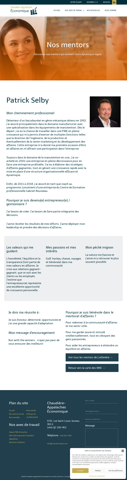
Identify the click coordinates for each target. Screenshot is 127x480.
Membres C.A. (92, 2)
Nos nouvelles (93, 10)
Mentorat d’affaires (17, 442)
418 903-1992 (66, 436)
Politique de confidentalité (97, 476)
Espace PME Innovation (18, 432)
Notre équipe (76, 2)
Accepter (80, 470)
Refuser (98, 470)
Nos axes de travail (73, 10)
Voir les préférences (115, 470)
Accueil (57, 10)
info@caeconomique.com (57, 444)
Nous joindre (110, 10)
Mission (106, 2)
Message (90, 425)
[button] (123, 451)
